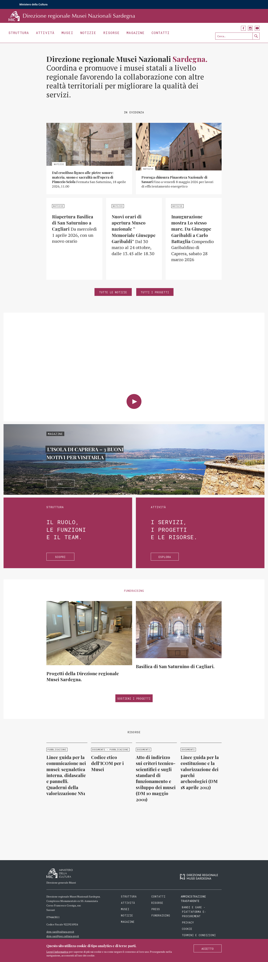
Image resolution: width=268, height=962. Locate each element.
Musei (67, 32)
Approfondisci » (89, 158)
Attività (45, 32)
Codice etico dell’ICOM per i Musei (107, 763)
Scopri (60, 557)
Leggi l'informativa (57, 951)
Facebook (243, 28)
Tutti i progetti (155, 292)
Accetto (207, 948)
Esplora (165, 557)
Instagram (250, 28)
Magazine (135, 32)
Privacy (188, 922)
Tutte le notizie (113, 292)
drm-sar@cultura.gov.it (60, 931)
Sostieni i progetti (134, 698)
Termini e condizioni (199, 935)
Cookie (187, 929)
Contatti (161, 32)
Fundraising (160, 915)
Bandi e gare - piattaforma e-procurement (194, 911)
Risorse (111, 32)
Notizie (88, 32)
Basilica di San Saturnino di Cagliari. (175, 666)
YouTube (257, 28)
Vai (60, 484)
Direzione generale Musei (61, 882)
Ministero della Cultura (33, 4)
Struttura (18, 32)
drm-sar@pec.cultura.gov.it (62, 936)
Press (155, 909)
